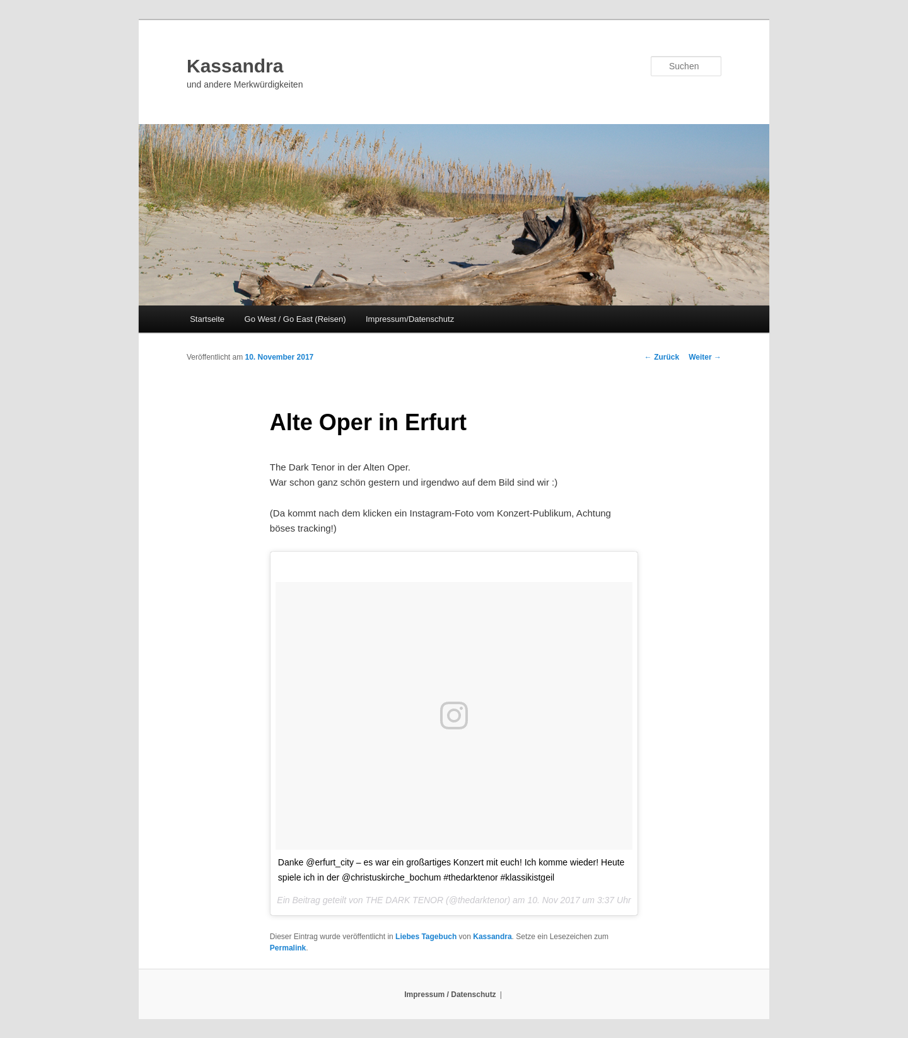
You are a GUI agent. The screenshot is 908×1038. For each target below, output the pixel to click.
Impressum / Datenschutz (450, 994)
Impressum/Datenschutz (410, 319)
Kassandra (235, 65)
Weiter (705, 357)
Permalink (288, 948)
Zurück (661, 357)
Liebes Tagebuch (426, 936)
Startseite (207, 319)
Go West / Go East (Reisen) (295, 319)
